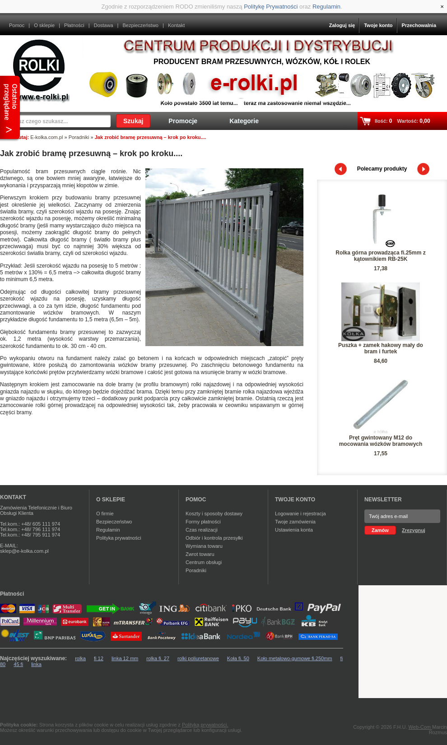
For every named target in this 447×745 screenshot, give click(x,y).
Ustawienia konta (294, 529)
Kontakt (176, 25)
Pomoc (16, 25)
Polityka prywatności (118, 538)
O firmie (105, 513)
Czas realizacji (202, 529)
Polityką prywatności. (205, 724)
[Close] (442, 6)
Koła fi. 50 (238, 658)
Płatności (74, 25)
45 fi (18, 664)
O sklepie (44, 25)
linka (36, 664)
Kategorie (244, 121)
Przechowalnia (419, 25)
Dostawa (103, 25)
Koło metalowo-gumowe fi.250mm (294, 658)
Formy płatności (203, 521)
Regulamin (326, 6)
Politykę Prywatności (271, 6)
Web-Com (420, 727)
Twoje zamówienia (295, 521)
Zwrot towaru (200, 554)
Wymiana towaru (204, 546)
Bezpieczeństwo (140, 25)
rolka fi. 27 (157, 658)
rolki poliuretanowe (198, 658)
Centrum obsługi (204, 562)
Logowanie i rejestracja (300, 513)
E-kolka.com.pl (46, 137)
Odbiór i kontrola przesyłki (214, 538)
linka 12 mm (125, 658)
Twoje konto (378, 25)
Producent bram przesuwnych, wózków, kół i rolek (262, 61)
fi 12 (98, 658)
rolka (80, 658)
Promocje (182, 121)
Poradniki (79, 137)
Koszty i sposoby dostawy (214, 513)
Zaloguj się (342, 25)
